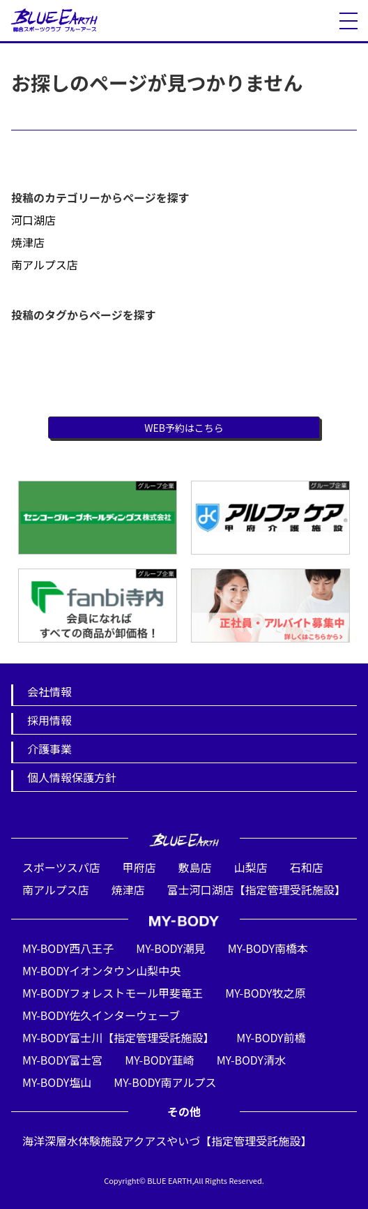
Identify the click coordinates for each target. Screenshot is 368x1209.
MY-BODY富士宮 (62, 1059)
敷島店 (195, 867)
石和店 (306, 867)
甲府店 (139, 867)
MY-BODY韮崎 (159, 1059)
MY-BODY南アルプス (165, 1082)
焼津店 (28, 242)
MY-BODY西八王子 (68, 948)
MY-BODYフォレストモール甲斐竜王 (112, 992)
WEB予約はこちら (184, 428)
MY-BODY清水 (251, 1059)
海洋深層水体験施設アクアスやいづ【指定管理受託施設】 (167, 1140)
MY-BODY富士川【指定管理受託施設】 (118, 1037)
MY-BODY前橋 (270, 1037)
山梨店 (251, 867)
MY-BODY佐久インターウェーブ (101, 1015)
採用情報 (49, 720)
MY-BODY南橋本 (268, 948)
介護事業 (49, 749)
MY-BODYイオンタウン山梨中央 (101, 970)
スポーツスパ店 (61, 867)
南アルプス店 (44, 264)
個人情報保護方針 (71, 777)
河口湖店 (33, 219)
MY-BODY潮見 (170, 948)
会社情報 (49, 691)
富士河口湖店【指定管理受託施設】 (256, 889)
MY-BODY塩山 (56, 1082)
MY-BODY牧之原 (265, 992)
